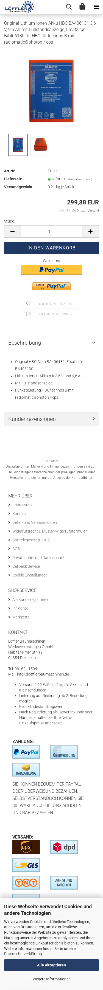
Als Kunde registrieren (30, 599)
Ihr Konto (20, 608)
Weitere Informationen (52, 979)
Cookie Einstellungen (30, 575)
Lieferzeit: (13, 179)
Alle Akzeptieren (51, 965)
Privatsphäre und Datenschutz (38, 557)
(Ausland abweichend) (77, 179)
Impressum (22, 505)
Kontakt (19, 513)
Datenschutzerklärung (23, 954)
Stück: (9, 221)
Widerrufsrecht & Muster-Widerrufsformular (49, 531)
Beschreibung (24, 342)
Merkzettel (21, 617)
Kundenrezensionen (32, 419)
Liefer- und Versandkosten (34, 522)
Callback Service (26, 566)
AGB (16, 549)
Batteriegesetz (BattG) (31, 540)
